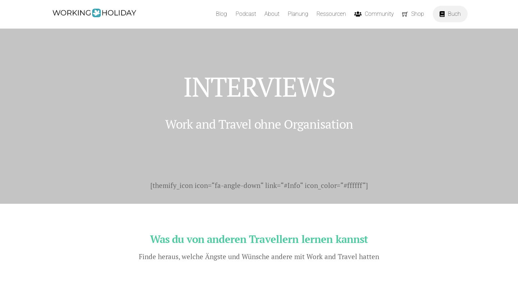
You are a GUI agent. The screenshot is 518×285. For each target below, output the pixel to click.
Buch (450, 13)
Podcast (246, 13)
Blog (221, 13)
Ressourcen (331, 13)
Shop (413, 13)
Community (374, 13)
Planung (298, 13)
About (272, 13)
